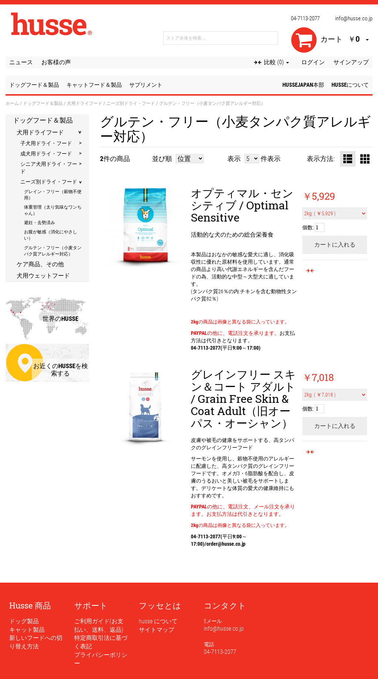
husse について (158, 621)
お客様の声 (56, 62)
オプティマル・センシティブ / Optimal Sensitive (242, 205)
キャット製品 (27, 629)
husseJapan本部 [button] (303, 85)
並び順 (162, 158)
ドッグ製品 (24, 621)
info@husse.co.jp (353, 18)
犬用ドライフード (84, 103)
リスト (347, 159)
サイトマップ (156, 629)
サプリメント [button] (145, 85)
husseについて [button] (350, 85)
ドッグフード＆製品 (43, 103)
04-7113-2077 (305, 18)
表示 (234, 158)
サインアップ (351, 62)
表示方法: (321, 158)
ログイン (313, 62)
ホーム (12, 103)
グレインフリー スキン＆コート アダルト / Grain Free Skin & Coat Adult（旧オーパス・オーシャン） (243, 398)
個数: (308, 227)
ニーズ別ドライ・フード (130, 103)
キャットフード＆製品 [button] (94, 85)
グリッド (364, 159)
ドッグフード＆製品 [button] (34, 85)
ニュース (21, 62)
